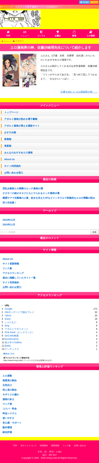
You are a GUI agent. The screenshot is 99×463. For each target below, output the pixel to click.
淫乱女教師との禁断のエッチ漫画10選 (23, 188)
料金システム (10, 413)
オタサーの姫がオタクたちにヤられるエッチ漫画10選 (31, 193)
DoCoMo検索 (12, 335)
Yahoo (8, 315)
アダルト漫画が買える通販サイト (22, 126)
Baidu (8, 345)
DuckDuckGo (12, 339)
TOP (15, 445)
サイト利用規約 (12, 166)
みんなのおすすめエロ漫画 (18, 152)
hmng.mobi (51, 458)
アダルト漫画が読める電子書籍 (20, 119)
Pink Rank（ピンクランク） (19, 332)
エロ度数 (7, 375)
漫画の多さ (8, 399)
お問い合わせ (80, 445)
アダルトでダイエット (16, 329)
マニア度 (7, 404)
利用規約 (44, 445)
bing (7, 325)
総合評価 (7, 432)
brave (8, 319)
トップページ (11, 112)
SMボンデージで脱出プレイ (19, 312)
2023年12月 (9, 219)
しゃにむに (11, 322)
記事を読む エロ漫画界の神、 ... (79, 91)
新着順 (7, 139)
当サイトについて (28, 445)
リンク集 (7, 268)
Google (8, 308)
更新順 (7, 146)
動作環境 (7, 427)
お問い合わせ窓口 (13, 173)
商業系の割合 (10, 380)
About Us (9, 159)
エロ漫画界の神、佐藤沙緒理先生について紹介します (50, 47)
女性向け (7, 385)
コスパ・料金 (10, 408)
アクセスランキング (13, 273)
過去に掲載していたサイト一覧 (19, 277)
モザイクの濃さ (11, 394)
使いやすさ (8, 418)
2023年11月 (9, 224)
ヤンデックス (12, 349)
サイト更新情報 (11, 263)
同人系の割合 (10, 389)
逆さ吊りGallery (13, 342)
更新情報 (55, 445)
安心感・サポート (12, 422)
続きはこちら (9, 354)
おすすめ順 (10, 132)
